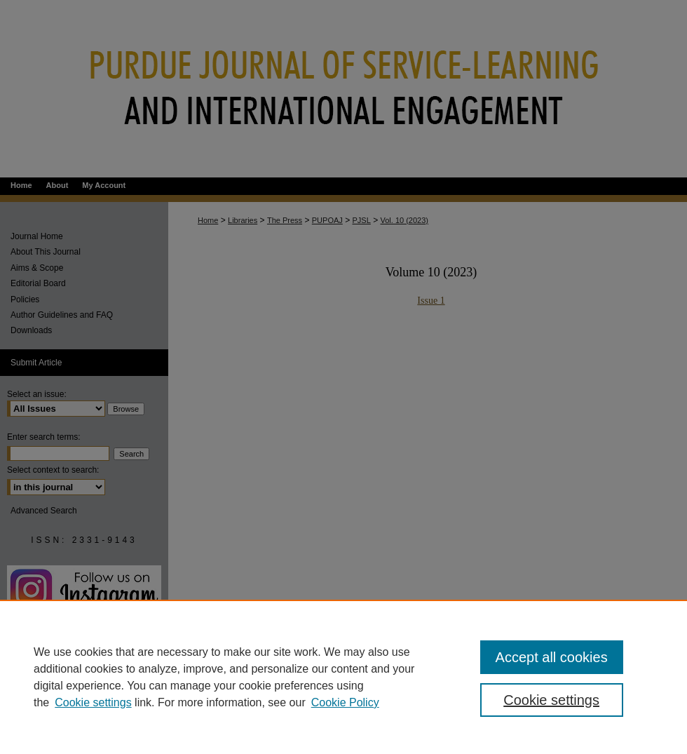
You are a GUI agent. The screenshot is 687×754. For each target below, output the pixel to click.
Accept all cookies (552, 657)
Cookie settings (93, 702)
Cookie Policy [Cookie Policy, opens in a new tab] (345, 702)
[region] (343, 677)
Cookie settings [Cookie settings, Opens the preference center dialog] (551, 700)
